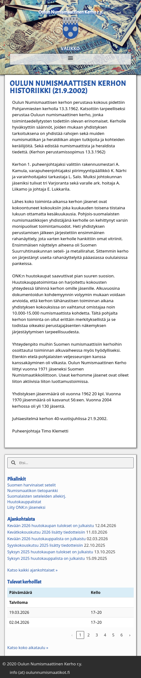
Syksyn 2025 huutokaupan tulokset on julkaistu (50, 552)
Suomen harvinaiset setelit (31, 485)
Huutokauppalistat (24, 501)
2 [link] (88, 635)
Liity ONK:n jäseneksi (26, 507)
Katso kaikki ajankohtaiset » (32, 570)
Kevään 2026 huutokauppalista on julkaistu (46, 538)
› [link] (130, 635)
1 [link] (80, 635)
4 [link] (105, 635)
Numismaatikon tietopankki (32, 490)
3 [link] (97, 635)
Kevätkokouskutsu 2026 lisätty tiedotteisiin (46, 532)
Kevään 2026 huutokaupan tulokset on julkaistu (50, 525)
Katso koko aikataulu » (27, 647)
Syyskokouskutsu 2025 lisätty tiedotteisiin (45, 545)
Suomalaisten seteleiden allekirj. (36, 496)
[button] (71, 58)
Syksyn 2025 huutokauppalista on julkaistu (46, 558)
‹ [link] (72, 635)
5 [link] (113, 635)
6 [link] (121, 635)
